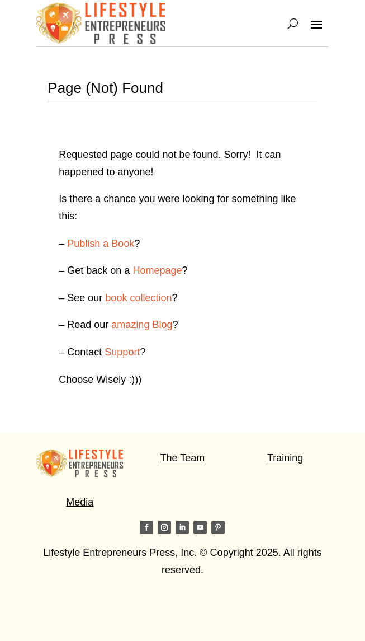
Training (285, 458)
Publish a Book (100, 243)
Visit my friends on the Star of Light (114, 614)
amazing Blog (141, 324)
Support (122, 352)
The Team (182, 458)
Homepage (157, 270)
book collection (138, 297)
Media (79, 502)
